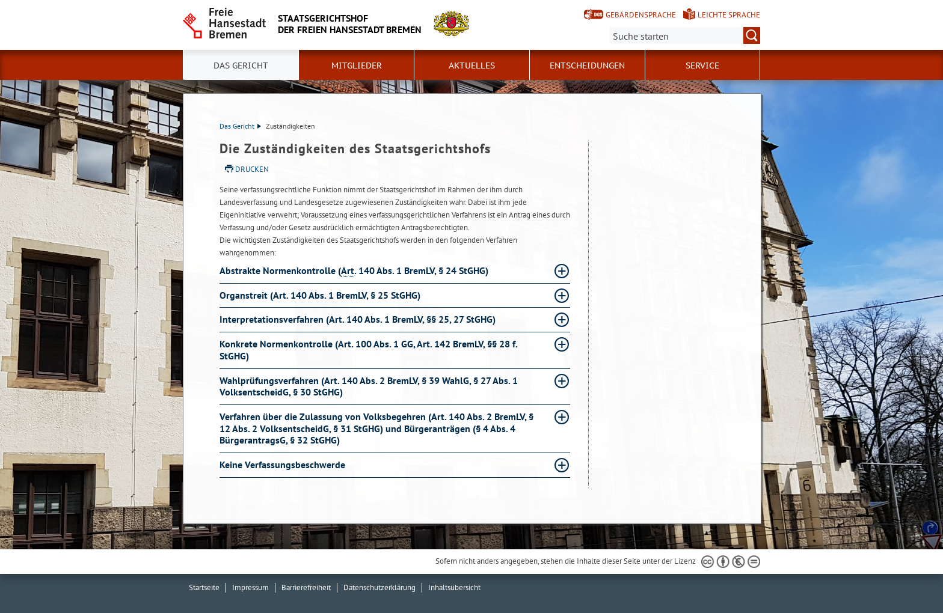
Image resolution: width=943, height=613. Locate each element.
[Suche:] (685, 35)
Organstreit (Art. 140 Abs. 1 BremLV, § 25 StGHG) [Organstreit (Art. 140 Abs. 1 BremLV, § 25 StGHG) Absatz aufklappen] (321, 295)
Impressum (250, 587)
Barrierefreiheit (306, 587)
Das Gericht (240, 125)
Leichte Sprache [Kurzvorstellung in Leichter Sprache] (729, 15)
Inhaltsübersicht (454, 587)
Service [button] (702, 65)
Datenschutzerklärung (379, 587)
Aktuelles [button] (472, 65)
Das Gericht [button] (240, 65)
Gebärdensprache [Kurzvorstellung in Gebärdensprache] (641, 15)
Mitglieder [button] (356, 65)
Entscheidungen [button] (587, 65)
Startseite (204, 587)
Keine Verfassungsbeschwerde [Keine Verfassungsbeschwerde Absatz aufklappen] (284, 465)
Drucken (252, 169)
